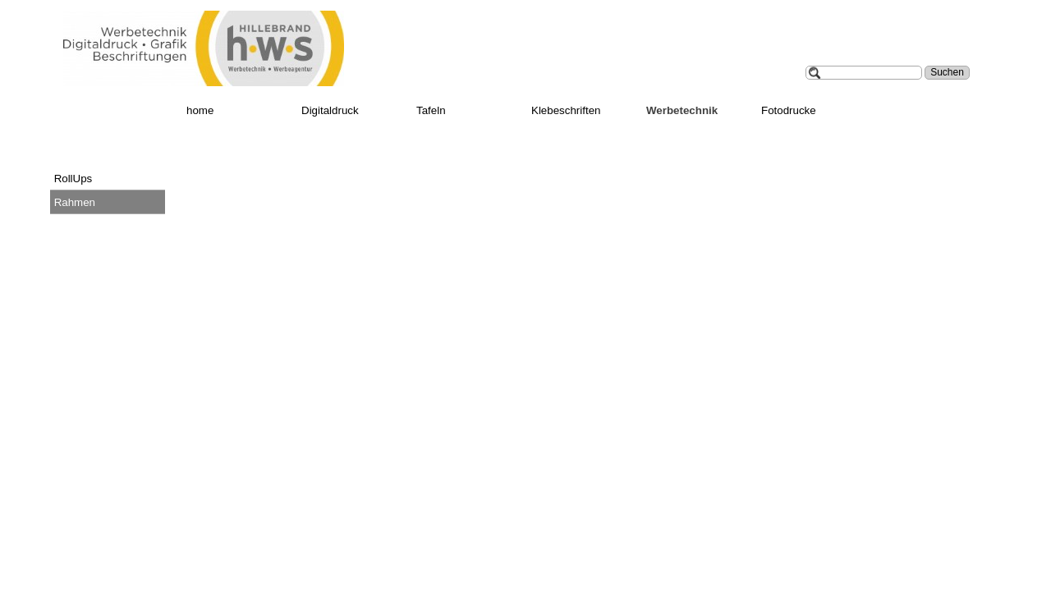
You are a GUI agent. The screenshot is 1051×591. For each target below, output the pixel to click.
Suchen (947, 72)
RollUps (73, 178)
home (199, 110)
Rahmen (74, 202)
